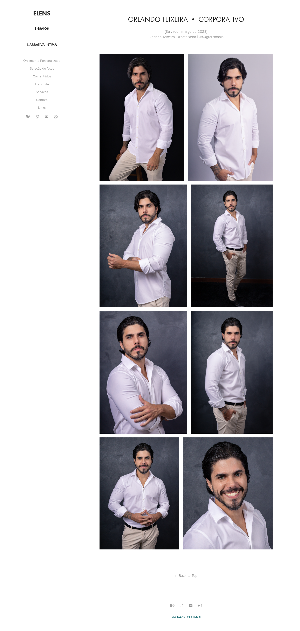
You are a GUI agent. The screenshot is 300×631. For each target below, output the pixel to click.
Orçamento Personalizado (41, 60)
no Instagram (193, 616)
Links (42, 107)
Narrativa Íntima (42, 45)
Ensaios (42, 28)
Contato (42, 99)
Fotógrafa (42, 84)
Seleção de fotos (42, 68)
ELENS (41, 13)
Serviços (42, 92)
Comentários (42, 76)
